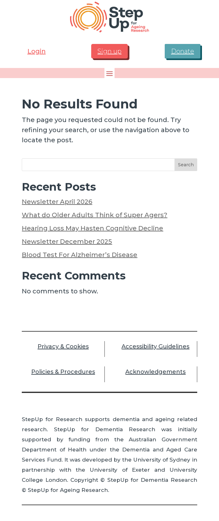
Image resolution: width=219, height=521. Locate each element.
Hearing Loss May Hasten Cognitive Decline (92, 228)
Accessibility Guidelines (155, 346)
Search (186, 165)
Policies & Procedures (63, 371)
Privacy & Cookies (63, 346)
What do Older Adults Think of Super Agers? (94, 215)
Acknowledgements (155, 371)
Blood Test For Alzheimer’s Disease (79, 255)
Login (36, 51)
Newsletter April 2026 (57, 201)
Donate (182, 51)
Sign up (109, 51)
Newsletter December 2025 (67, 241)
